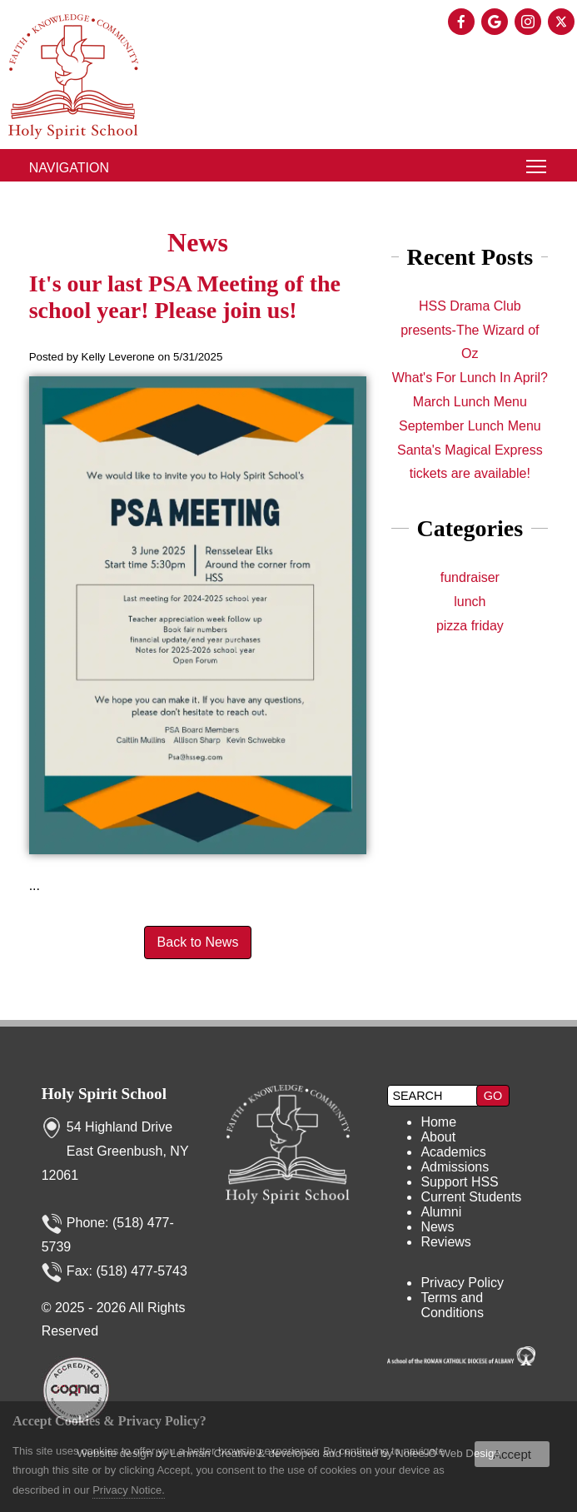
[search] (433, 1096)
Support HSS (459, 1182)
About (437, 1137)
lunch (469, 601)
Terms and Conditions (452, 1305)
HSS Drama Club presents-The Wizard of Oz (469, 330)
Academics (452, 1152)
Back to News (198, 942)
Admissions (454, 1167)
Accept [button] (512, 1454)
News (437, 1227)
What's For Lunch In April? (470, 378)
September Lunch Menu (470, 426)
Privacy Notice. (128, 1490)
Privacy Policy (462, 1283)
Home (438, 1122)
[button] (493, 1096)
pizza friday (470, 626)
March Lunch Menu (470, 402)
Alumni (440, 1212)
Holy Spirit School (104, 1093)
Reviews (445, 1242)
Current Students (470, 1197)
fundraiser (470, 577)
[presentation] (462, 23)
